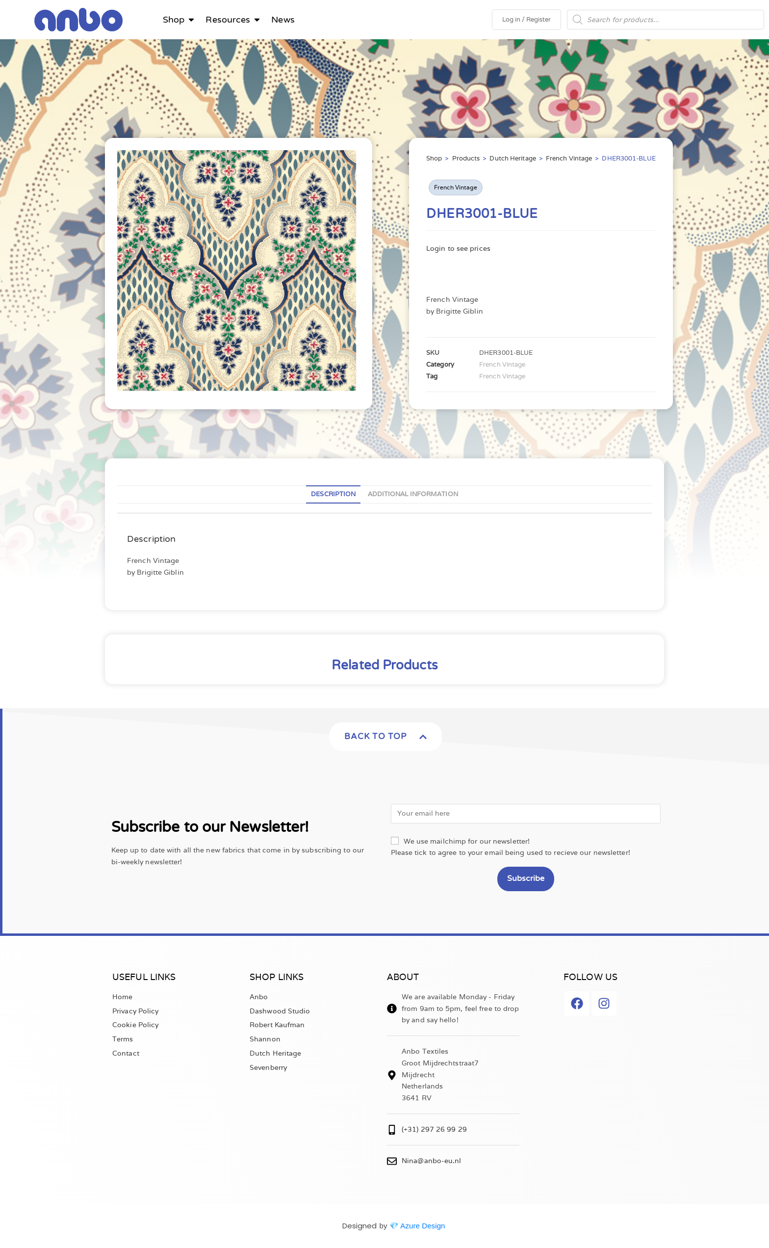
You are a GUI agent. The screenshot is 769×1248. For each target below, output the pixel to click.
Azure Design (422, 1225)
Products (466, 158)
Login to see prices (458, 248)
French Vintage (569, 158)
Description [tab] (333, 494)
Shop (434, 158)
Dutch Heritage (512, 158)
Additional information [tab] (413, 494)
